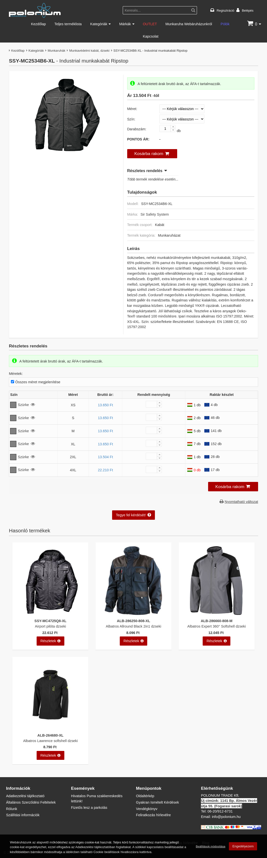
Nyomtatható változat (241, 501)
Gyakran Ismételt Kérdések (157, 802)
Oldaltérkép (145, 795)
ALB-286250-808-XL (133, 620)
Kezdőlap (38, 24)
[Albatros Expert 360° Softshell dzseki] (216, 613)
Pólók (225, 24)
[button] (152, 153)
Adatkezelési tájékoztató (25, 795)
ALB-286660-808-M (216, 620)
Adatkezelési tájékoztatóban (95, 847)
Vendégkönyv (146, 808)
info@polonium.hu (226, 816)
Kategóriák (98, 24)
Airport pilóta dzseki (50, 626)
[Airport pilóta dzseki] (50, 613)
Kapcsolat (150, 36)
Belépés (247, 10)
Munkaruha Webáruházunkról (188, 24)
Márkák (125, 24)
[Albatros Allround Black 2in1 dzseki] (133, 613)
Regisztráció (225, 10)
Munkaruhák (56, 50)
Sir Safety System (155, 214)
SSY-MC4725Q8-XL (50, 620)
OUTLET (150, 24)
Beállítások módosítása (210, 846)
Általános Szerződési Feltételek (31, 802)
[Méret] (181, 108)
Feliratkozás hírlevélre (153, 815)
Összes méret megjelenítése (37, 382)
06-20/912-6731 (220, 811)
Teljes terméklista (68, 24)
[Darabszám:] (167, 128)
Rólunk (11, 808)
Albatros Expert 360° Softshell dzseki (216, 626)
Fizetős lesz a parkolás (89, 807)
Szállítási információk (22, 815)
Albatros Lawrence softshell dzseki (50, 740)
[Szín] (181, 118)
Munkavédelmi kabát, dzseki (89, 50)
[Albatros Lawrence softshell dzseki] (50, 727)
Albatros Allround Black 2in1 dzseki (133, 626)
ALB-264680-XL (50, 735)
